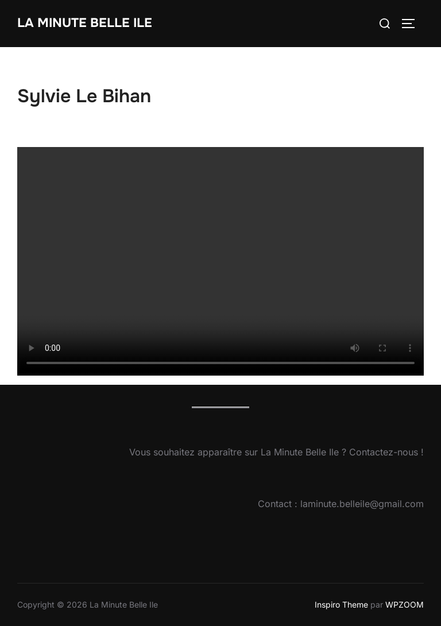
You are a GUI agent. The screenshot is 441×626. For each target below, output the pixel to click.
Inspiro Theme (341, 604)
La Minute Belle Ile (84, 23)
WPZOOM (404, 604)
